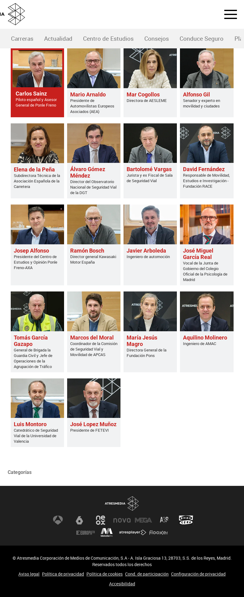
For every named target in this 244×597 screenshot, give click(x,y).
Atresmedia (122, 503)
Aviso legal (29, 574)
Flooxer (158, 532)
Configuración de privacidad (198, 574)
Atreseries (164, 520)
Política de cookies (104, 574)
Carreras (22, 39)
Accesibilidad (122, 584)
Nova (122, 520)
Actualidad (58, 39)
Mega (143, 520)
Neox (100, 520)
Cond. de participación (147, 574)
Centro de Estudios (108, 39)
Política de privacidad (63, 574)
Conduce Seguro (201, 39)
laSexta (79, 520)
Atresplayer (133, 532)
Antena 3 (58, 520)
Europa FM (85, 532)
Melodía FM (106, 532)
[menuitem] (22, 38)
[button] (226, 14)
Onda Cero (186, 520)
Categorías (20, 472)
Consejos (156, 39)
